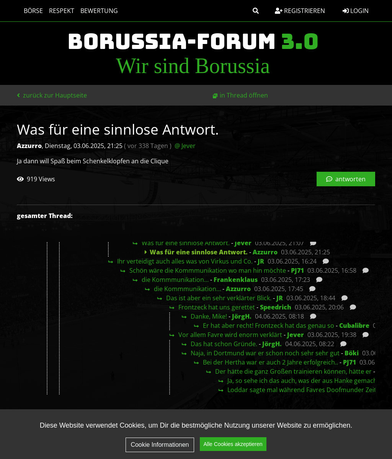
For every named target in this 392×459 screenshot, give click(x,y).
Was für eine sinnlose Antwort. (185, 243)
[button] (256, 10)
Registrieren (300, 11)
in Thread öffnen (244, 95)
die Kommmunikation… (175, 279)
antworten (346, 179)
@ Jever (185, 146)
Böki (352, 353)
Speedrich (275, 307)
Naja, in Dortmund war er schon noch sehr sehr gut (265, 353)
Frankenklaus (236, 279)
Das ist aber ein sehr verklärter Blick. (219, 298)
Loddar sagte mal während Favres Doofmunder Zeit (302, 390)
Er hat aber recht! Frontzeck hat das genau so (268, 325)
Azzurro (265, 252)
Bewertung (95, 11)
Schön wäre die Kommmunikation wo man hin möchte (207, 270)
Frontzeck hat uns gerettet (216, 307)
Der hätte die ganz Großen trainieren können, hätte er (293, 371)
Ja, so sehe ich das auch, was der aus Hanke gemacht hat (309, 380)
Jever (243, 243)
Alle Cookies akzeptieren (233, 445)
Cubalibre (354, 325)
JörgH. (242, 316)
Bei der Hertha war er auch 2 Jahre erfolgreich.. (270, 362)
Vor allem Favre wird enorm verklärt (230, 334)
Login (356, 11)
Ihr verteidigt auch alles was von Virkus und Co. (185, 261)
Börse (29, 11)
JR (261, 261)
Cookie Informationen (160, 446)
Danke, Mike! (209, 316)
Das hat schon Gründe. (224, 344)
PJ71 (297, 270)
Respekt (57, 11)
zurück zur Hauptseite (52, 95)
